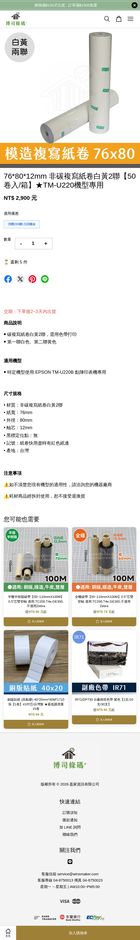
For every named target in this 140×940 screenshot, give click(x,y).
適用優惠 (11, 213)
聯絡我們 (70, 834)
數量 (7, 239)
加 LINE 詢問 (70, 827)
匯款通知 (70, 820)
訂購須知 (70, 812)
